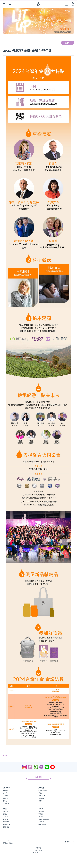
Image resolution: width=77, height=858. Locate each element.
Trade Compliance (38, 853)
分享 (5, 756)
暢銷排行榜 (6, 827)
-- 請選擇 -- (67, 43)
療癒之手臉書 (42, 824)
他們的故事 (6, 803)
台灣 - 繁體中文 (67, 842)
